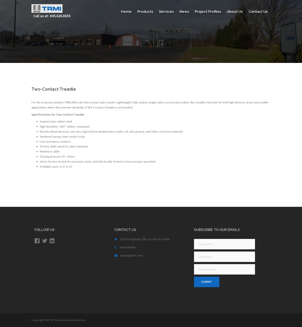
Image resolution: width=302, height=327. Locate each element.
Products (145, 11)
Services (166, 11)
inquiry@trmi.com (131, 255)
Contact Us (258, 11)
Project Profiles (208, 11)
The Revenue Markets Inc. (70, 320)
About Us (235, 11)
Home (126, 11)
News (184, 11)
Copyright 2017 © (42, 320)
